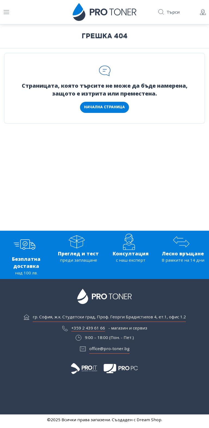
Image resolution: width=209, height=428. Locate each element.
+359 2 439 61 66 (88, 328)
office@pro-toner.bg (109, 349)
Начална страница (104, 107)
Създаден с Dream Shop (136, 419)
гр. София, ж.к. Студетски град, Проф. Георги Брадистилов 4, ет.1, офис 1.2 (109, 317)
